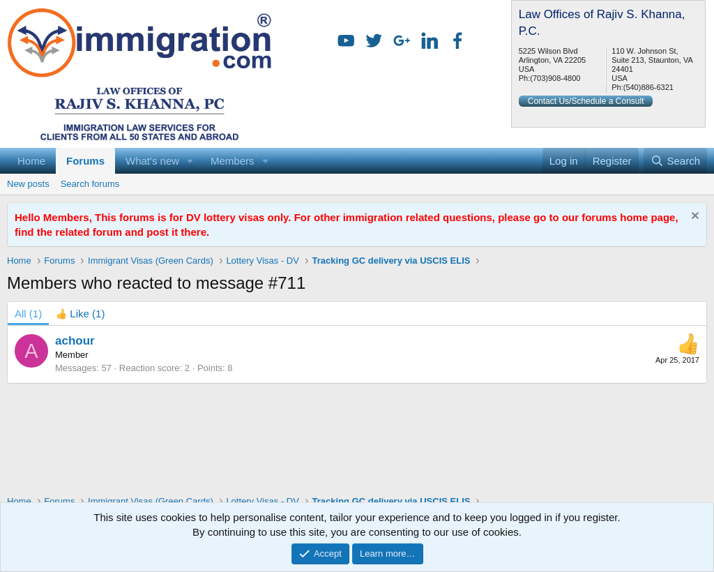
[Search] (675, 161)
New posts (28, 184)
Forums (85, 161)
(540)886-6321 (648, 87)
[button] (190, 161)
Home (31, 161)
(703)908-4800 (555, 78)
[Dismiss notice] (693, 217)
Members (233, 161)
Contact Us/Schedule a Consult (586, 101)
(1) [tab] (28, 313)
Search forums (90, 184)
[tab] (80, 313)
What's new (152, 161)
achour (75, 340)
